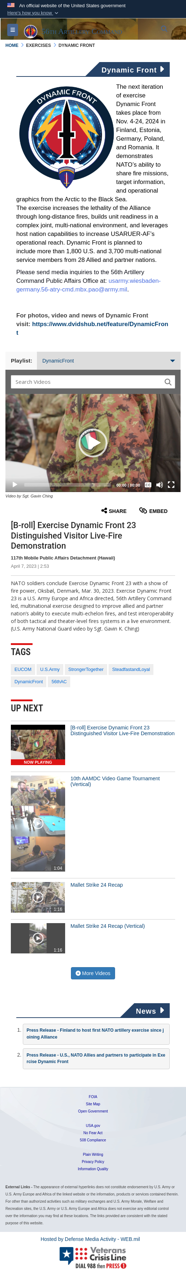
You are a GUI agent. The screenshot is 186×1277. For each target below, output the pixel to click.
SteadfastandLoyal (131, 669)
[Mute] (159, 484)
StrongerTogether (85, 669)
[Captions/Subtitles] (148, 484)
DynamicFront (108, 361)
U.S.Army (50, 669)
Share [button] (114, 510)
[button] (33, 13)
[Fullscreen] (171, 484)
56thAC (59, 681)
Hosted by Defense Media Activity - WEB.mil (90, 1239)
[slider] (67, 485)
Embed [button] (153, 510)
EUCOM (22, 669)
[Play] (14, 484)
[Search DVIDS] (88, 382)
